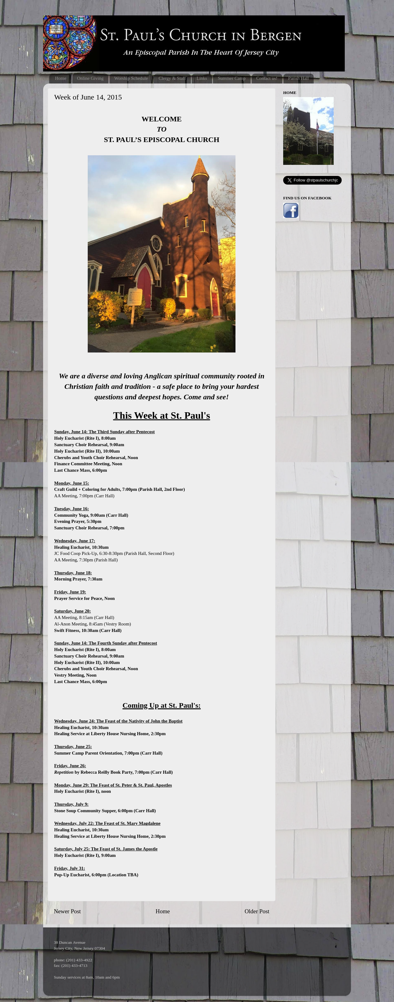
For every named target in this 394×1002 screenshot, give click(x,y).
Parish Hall (298, 78)
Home (60, 78)
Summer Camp (231, 78)
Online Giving (90, 78)
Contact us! (267, 78)
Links (201, 78)
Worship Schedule (131, 78)
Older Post (257, 911)
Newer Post (67, 911)
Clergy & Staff (172, 78)
